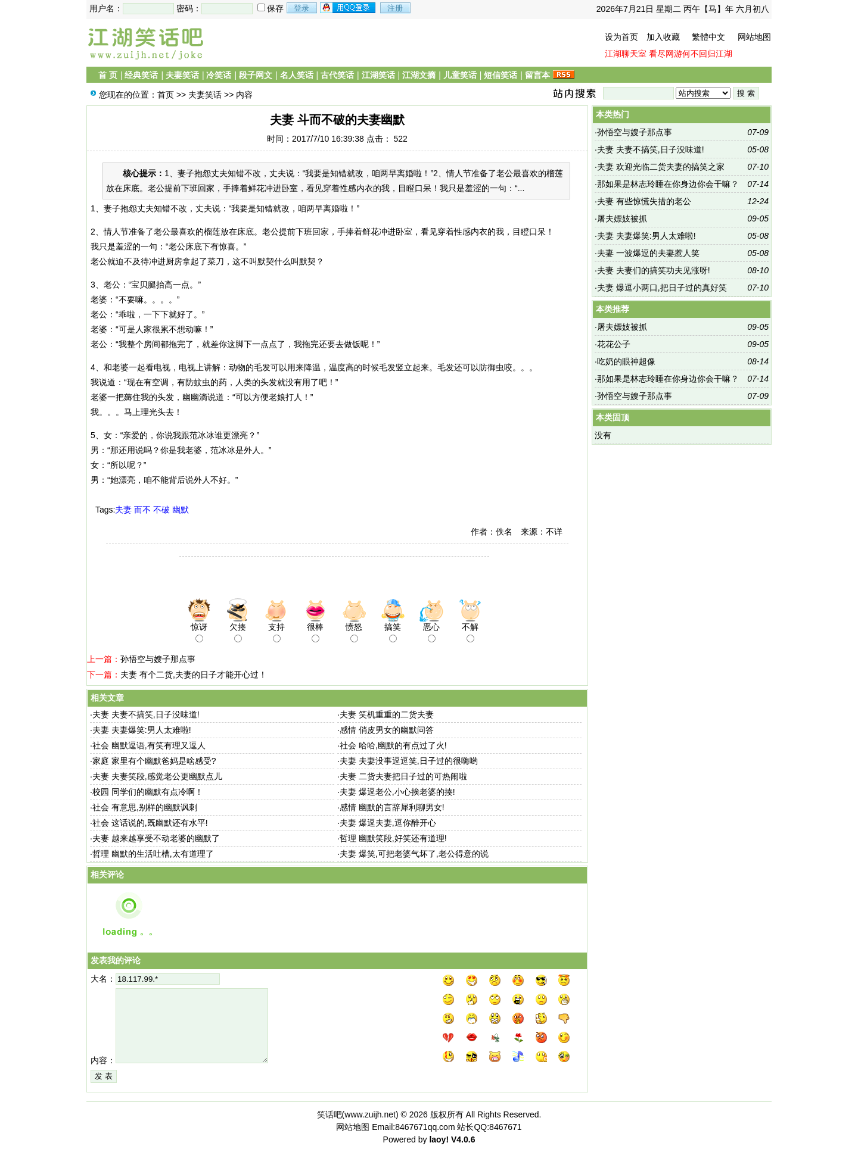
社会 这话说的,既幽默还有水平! (150, 823)
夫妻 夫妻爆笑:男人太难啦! (141, 730)
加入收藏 (663, 37)
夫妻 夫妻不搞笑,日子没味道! (146, 714)
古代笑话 (337, 75)
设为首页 (621, 37)
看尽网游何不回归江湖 (690, 53)
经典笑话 (141, 75)
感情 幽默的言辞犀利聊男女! (392, 807)
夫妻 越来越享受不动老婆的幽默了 (156, 838)
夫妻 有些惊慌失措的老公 (644, 201)
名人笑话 (296, 75)
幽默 (180, 509)
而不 (142, 509)
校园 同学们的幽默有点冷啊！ (147, 792)
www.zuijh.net (370, 1114)
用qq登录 (348, 7)
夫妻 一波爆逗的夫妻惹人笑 (648, 253)
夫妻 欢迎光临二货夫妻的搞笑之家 (661, 166)
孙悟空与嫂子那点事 (157, 659)
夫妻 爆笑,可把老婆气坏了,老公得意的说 (414, 853)
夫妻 (123, 509)
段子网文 (255, 75)
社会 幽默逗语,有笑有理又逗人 (149, 745)
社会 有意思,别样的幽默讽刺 (144, 807)
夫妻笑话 (182, 75)
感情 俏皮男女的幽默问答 (387, 730)
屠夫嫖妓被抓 (622, 218)
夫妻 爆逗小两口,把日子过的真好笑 (662, 287)
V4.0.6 (463, 1139)
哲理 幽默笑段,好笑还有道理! (393, 838)
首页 (165, 94)
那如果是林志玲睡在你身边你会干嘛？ (668, 184)
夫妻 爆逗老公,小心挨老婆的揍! (397, 792)
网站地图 (754, 37)
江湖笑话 (378, 75)
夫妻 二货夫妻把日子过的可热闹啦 (403, 776)
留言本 (537, 75)
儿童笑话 (460, 75)
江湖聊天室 (625, 53)
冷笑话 (218, 75)
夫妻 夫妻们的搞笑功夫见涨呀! (653, 270)
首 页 (107, 75)
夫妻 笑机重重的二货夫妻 (387, 714)
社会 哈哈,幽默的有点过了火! (393, 745)
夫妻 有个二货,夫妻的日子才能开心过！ (193, 674)
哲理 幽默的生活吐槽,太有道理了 (153, 853)
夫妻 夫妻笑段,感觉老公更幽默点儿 (157, 776)
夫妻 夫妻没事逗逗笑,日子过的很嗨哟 (409, 761)
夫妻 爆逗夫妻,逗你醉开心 (388, 823)
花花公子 (613, 344)
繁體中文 (708, 37)
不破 (161, 509)
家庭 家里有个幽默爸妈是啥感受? (154, 761)
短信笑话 (500, 75)
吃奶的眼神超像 (626, 361)
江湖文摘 (419, 75)
